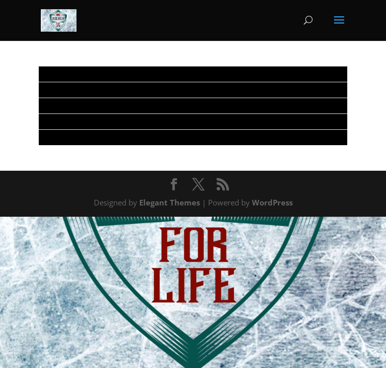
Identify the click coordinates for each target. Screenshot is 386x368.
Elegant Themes (169, 202)
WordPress (272, 202)
